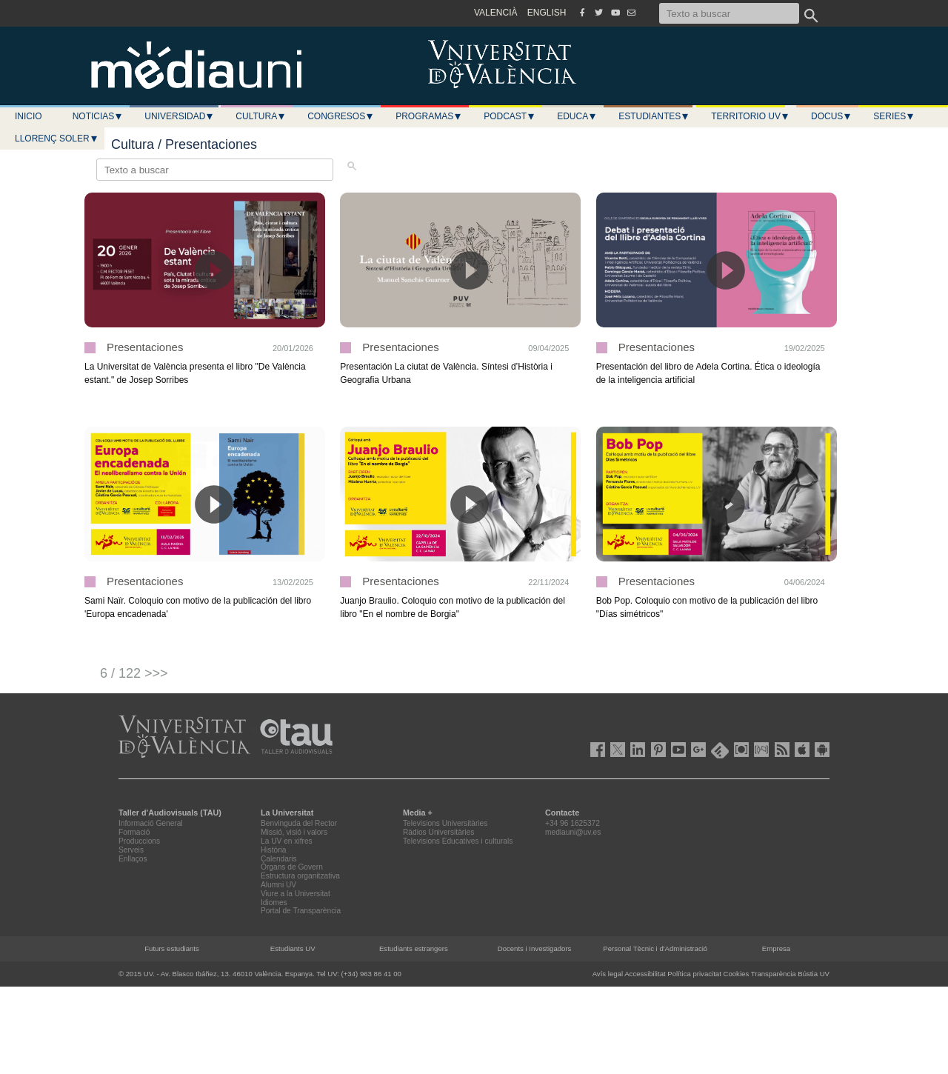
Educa (577, 116)
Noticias (98, 116)
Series (894, 116)
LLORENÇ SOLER (57, 138)
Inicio (28, 116)
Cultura (261, 116)
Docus (831, 116)
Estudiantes (654, 116)
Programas (428, 116)
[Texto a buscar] (729, 13)
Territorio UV (750, 116)
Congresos (340, 116)
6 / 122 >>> (134, 673)
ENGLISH (547, 12)
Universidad (179, 116)
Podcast (509, 116)
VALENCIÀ (495, 12)
